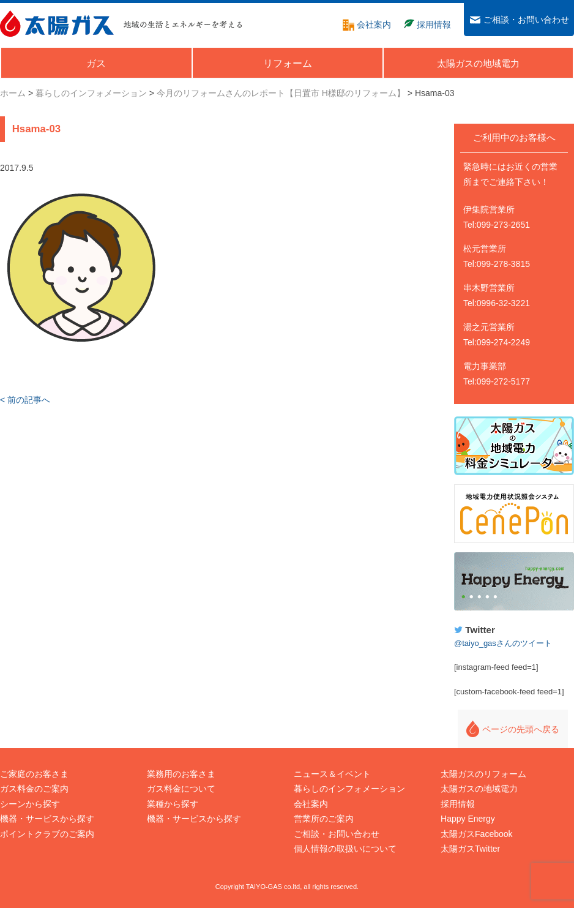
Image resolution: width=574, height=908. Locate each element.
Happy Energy (514, 581)
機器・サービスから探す (47, 819)
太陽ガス (57, 23)
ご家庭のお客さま (34, 774)
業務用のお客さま (181, 774)
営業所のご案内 (324, 819)
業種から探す (172, 804)
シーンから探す (30, 804)
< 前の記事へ (25, 400)
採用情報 (458, 804)
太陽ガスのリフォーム (483, 774)
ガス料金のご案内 (34, 789)
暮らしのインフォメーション (349, 789)
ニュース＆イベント (332, 774)
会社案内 (311, 804)
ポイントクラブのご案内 (47, 834)
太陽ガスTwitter (470, 849)
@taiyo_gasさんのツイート (503, 643)
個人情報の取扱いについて (345, 849)
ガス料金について (181, 789)
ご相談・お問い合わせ (336, 834)
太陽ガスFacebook (476, 834)
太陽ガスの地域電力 (479, 789)
